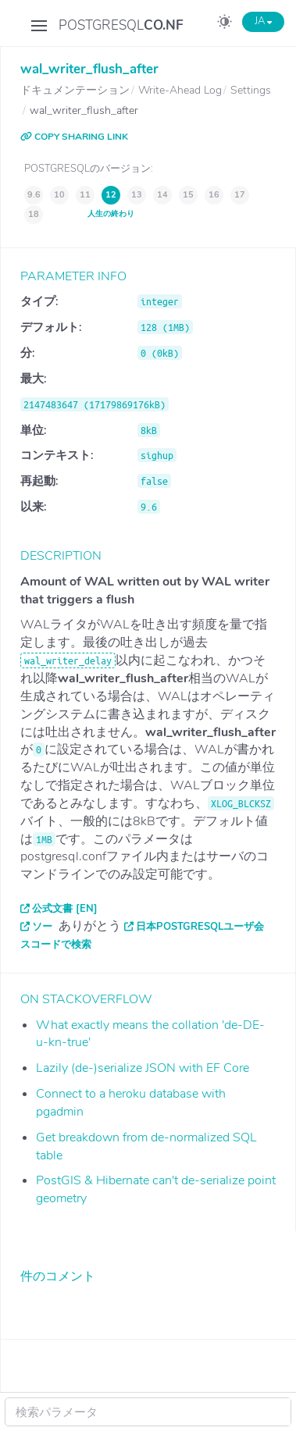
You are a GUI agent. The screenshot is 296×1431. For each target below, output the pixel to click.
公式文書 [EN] (65, 909)
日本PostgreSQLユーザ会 (200, 927)
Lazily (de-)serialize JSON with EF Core (142, 1068)
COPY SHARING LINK (74, 136)
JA (263, 21)
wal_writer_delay (68, 660)
